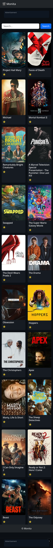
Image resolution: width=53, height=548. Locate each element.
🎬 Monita (9, 4)
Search (45, 26)
